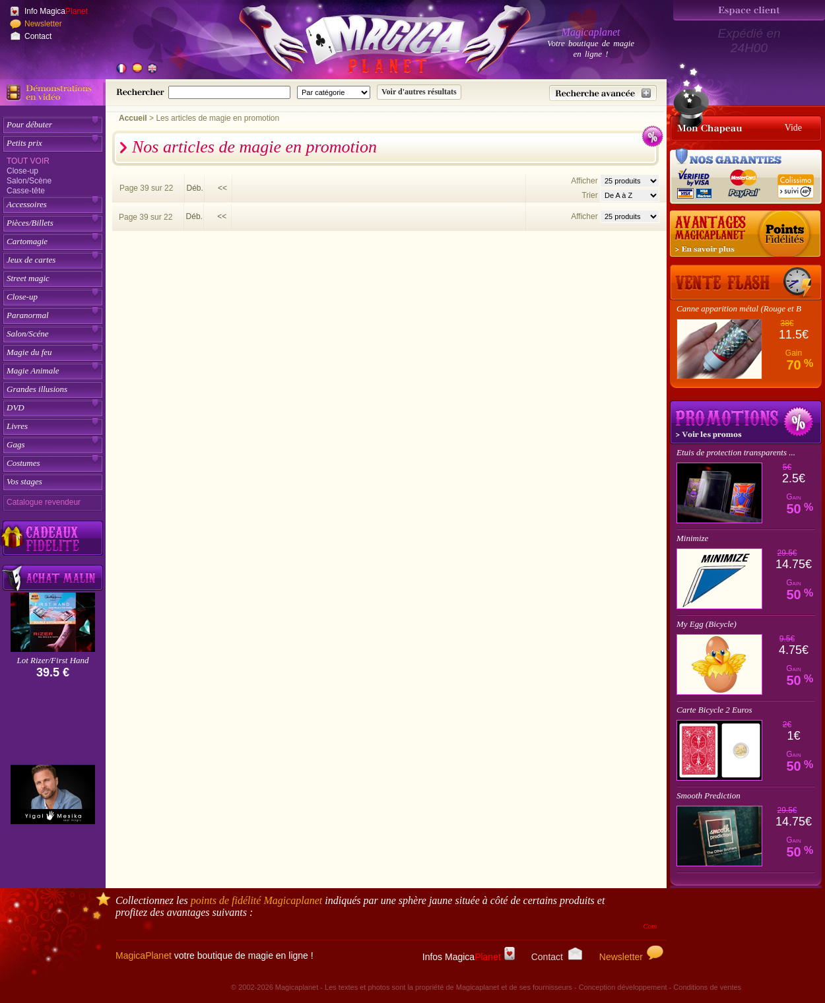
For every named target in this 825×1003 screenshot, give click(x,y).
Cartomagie (27, 241)
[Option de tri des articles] (629, 195)
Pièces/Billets (30, 223)
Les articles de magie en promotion (217, 118)
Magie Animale (33, 370)
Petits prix (24, 143)
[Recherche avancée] (603, 93)
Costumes (23, 463)
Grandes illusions (37, 389)
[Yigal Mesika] (53, 794)
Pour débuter (29, 124)
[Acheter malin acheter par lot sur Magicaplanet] (53, 578)
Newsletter (43, 23)
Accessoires (27, 204)
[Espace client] (749, 10)
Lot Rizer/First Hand (52, 660)
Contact (37, 36)
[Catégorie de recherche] (333, 92)
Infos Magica (468, 957)
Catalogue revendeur (44, 502)
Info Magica (56, 11)
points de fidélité (257, 900)
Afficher (585, 180)
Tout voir (28, 161)
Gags (15, 444)
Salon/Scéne (28, 334)
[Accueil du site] (370, 42)
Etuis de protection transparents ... (735, 452)
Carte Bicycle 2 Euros (714, 710)
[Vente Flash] (746, 282)
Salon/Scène (29, 180)
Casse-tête (26, 190)
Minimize (692, 538)
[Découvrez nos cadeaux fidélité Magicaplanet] (53, 538)
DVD (15, 407)
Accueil (133, 118)
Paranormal (28, 315)
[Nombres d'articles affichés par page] (629, 180)
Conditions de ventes (707, 987)
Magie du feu (29, 352)
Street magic (28, 278)
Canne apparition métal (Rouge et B (738, 308)
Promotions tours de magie (746, 422)
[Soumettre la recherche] (419, 92)
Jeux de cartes (31, 260)
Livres (17, 426)
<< (222, 188)
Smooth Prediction (708, 795)
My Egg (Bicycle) (706, 624)
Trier (589, 195)
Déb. (194, 188)
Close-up (22, 171)
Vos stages (24, 481)
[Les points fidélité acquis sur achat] (746, 234)
